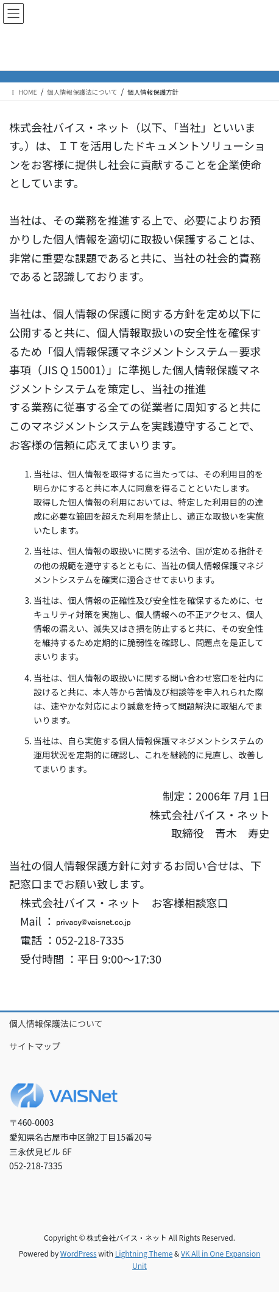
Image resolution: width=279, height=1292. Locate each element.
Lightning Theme (144, 1253)
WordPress (78, 1253)
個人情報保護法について (56, 1023)
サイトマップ (34, 1046)
